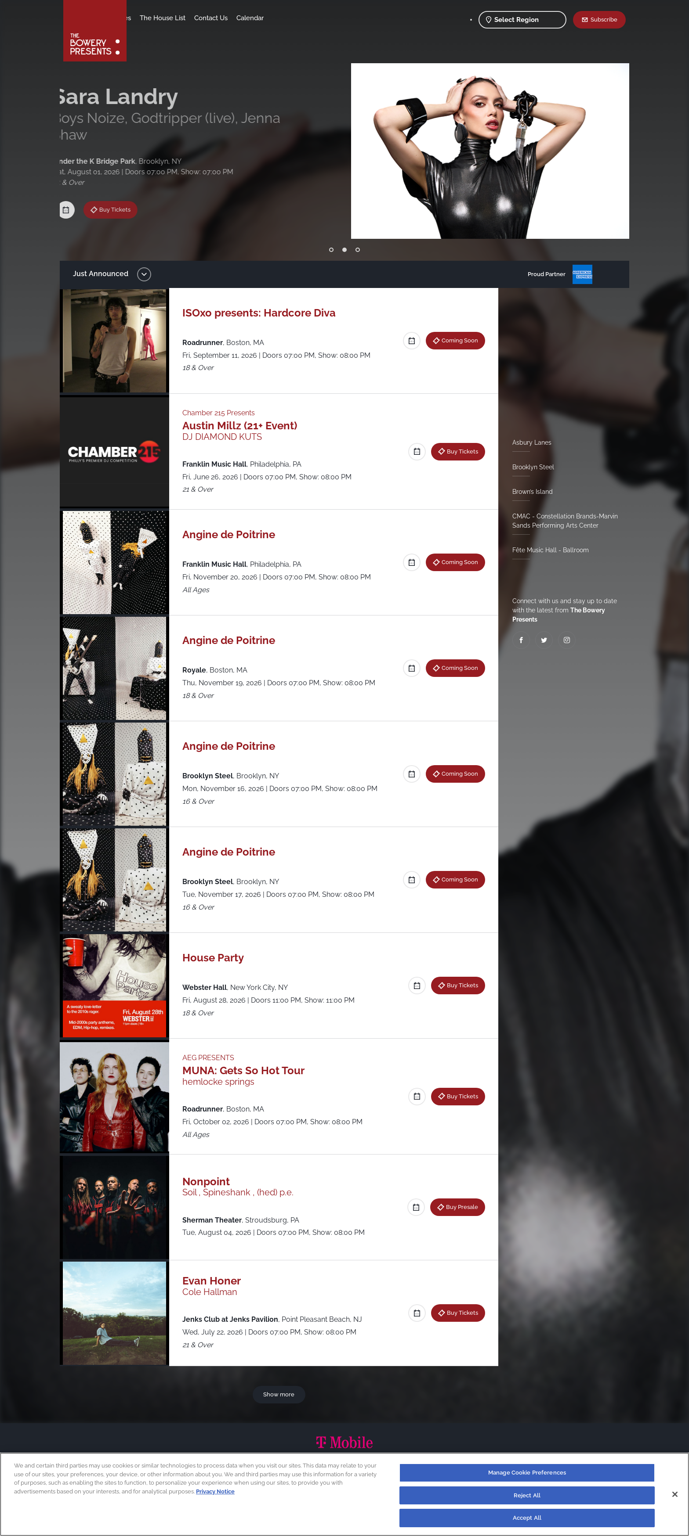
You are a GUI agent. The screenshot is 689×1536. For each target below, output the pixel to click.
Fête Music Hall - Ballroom (547, 550)
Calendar (319, 18)
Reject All (527, 1495)
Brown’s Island (529, 491)
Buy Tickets (124, 188)
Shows (146, 18)
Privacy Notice (215, 1491)
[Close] (675, 1494)
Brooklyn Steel (530, 467)
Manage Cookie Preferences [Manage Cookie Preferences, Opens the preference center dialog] (527, 1472)
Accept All (527, 1517)
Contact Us (280, 18)
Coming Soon (456, 340)
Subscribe (604, 19)
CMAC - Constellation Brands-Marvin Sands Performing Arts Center (561, 521)
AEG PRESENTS (213, 1058)
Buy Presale (458, 1206)
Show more (280, 1394)
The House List (231, 18)
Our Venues (182, 18)
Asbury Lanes (528, 442)
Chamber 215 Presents (223, 413)
